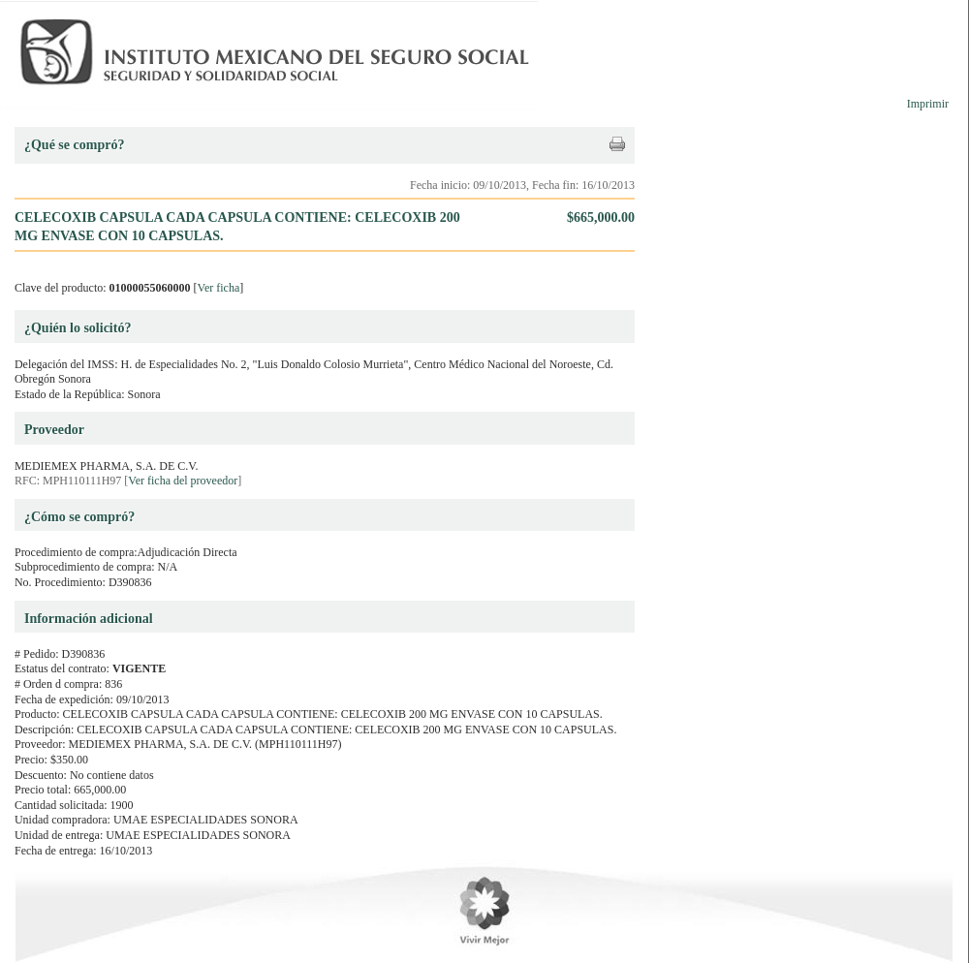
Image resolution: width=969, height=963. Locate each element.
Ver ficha (219, 288)
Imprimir (928, 103)
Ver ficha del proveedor (182, 480)
